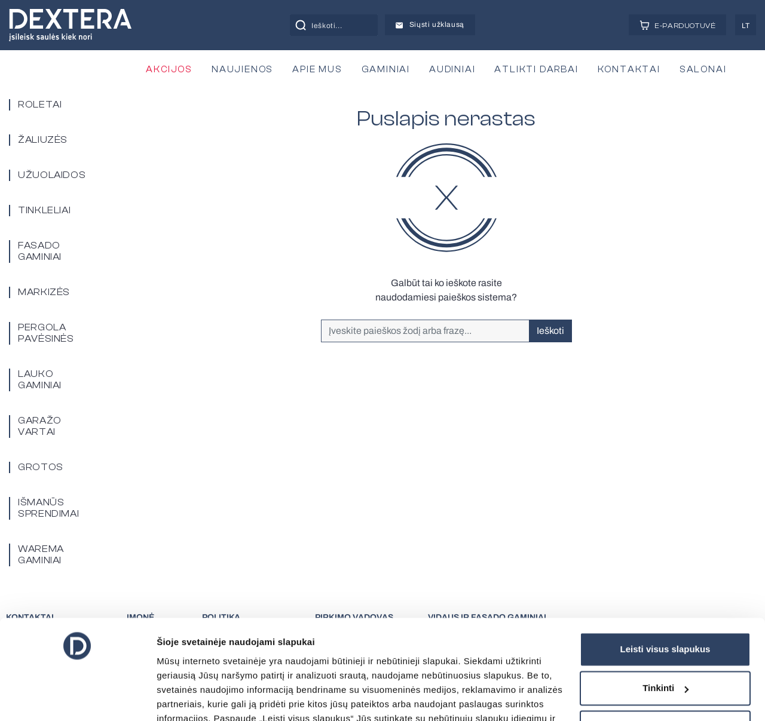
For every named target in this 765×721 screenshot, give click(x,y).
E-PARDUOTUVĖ (677, 25)
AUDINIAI (452, 70)
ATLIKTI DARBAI (536, 70)
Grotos (40, 467)
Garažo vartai (40, 426)
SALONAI (703, 70)
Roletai (40, 104)
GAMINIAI (386, 70)
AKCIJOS (169, 70)
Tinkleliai (44, 210)
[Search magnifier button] (300, 25)
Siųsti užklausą (430, 24)
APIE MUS (317, 70)
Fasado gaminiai (40, 251)
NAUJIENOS (242, 70)
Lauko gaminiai (40, 380)
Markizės (44, 292)
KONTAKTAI (629, 70)
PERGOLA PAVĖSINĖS (46, 333)
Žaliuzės (43, 139)
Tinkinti (665, 609)
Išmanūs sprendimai (48, 508)
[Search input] (347, 25)
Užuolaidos (51, 175)
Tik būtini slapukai (665, 648)
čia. (488, 668)
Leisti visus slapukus (665, 570)
